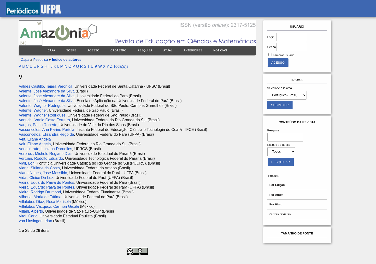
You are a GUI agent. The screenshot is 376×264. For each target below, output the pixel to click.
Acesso (94, 50)
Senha (271, 47)
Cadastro (119, 50)
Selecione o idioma (279, 88)
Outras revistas (280, 214)
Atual (167, 50)
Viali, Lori (27, 163)
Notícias (220, 50)
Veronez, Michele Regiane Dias (45, 154)
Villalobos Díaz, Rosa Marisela (45, 202)
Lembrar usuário (283, 55)
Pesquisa (145, 50)
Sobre (71, 50)
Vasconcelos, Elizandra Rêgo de (46, 134)
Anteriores (192, 50)
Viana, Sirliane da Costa (39, 168)
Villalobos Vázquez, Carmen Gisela (49, 206)
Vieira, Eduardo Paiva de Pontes (46, 182)
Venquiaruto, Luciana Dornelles (45, 149)
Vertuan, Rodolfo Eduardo (41, 158)
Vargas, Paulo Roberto (38, 125)
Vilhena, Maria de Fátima (40, 197)
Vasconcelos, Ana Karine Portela (46, 130)
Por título (275, 204)
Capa (51, 50)
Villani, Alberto (31, 211)
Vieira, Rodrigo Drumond (40, 192)
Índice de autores (67, 59)
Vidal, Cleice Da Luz (36, 178)
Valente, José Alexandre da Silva (47, 91)
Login (271, 37)
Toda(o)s (120, 66)
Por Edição (277, 185)
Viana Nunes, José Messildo (43, 173)
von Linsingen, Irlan (35, 221)
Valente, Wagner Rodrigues (42, 106)
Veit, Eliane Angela (35, 139)
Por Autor (276, 194)
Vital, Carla (28, 216)
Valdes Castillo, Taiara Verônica (45, 86)
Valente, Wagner (33, 110)
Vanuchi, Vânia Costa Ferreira (44, 120)
